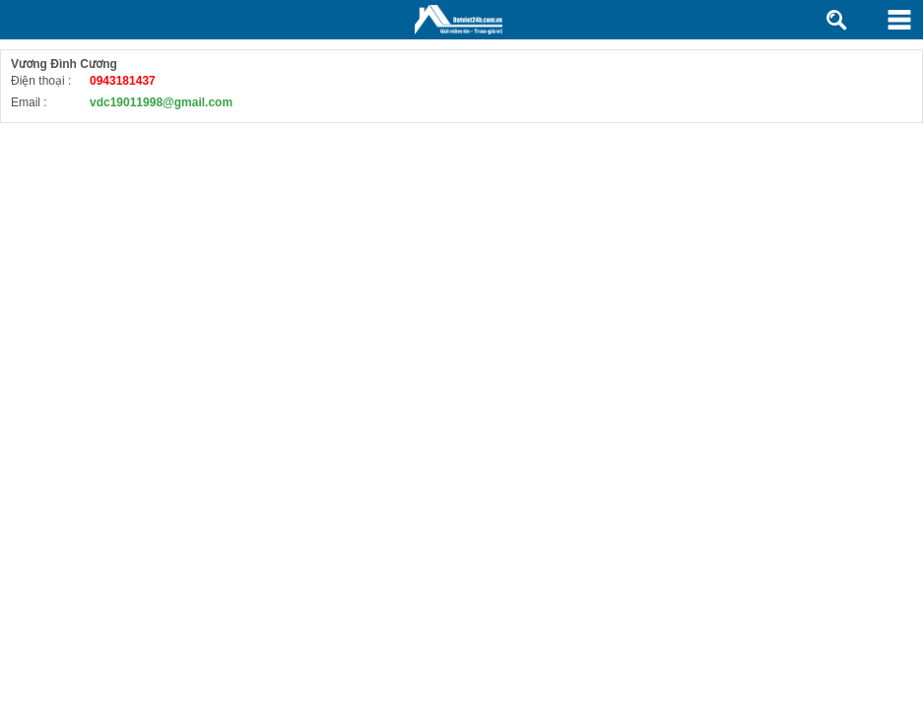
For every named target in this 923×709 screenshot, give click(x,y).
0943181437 (123, 81)
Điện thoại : (41, 81)
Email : (29, 102)
